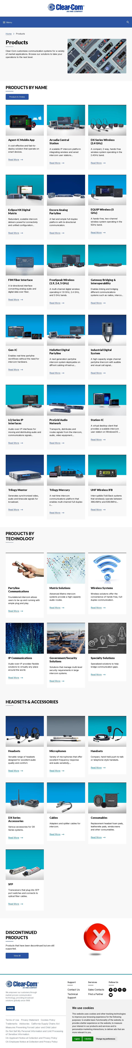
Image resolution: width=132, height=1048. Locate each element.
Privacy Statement (30, 1020)
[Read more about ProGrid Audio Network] (66, 417)
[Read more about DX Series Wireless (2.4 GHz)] (107, 137)
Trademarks (11, 1023)
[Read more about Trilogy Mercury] (66, 487)
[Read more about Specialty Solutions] (107, 652)
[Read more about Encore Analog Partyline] (66, 207)
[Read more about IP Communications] (25, 653)
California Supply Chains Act (45, 1023)
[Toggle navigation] (7, 23)
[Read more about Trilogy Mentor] (25, 485)
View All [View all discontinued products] (17, 956)
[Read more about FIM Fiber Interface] (25, 275)
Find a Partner (95, 994)
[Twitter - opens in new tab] (120, 989)
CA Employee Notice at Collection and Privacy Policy (31, 1041)
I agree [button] (77, 1039)
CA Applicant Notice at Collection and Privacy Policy (31, 1038)
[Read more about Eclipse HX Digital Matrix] (25, 207)
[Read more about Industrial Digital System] (107, 347)
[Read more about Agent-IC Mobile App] (25, 135)
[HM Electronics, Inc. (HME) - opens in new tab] (11, 1008)
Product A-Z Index (17, 97)
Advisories (24, 1023)
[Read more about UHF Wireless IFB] (107, 485)
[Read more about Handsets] (107, 745)
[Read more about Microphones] (66, 747)
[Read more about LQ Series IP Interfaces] (25, 417)
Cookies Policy (48, 1020)
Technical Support (73, 996)
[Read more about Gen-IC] (25, 345)
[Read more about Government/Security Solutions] (66, 655)
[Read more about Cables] (66, 812)
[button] (127, 22)
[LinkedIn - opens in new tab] (115, 989)
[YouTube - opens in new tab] (111, 994)
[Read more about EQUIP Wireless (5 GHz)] (107, 207)
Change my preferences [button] (105, 1039)
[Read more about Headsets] (25, 747)
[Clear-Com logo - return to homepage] (66, 8)
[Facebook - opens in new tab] (111, 989)
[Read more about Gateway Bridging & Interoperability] (107, 277)
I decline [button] (87, 1039)
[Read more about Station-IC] (107, 415)
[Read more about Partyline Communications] (25, 585)
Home (9, 33)
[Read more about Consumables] (107, 813)
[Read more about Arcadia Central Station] (66, 137)
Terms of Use (12, 1020)
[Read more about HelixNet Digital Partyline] (66, 347)
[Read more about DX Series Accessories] (25, 813)
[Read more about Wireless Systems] (107, 583)
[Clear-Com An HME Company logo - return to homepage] (22, 984)
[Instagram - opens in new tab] (124, 989)
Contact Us (74, 989)
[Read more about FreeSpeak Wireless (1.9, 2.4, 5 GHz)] (66, 277)
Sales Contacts (96, 989)
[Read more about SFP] (25, 880)
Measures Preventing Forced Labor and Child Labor (31, 1027)
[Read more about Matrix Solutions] (66, 583)
